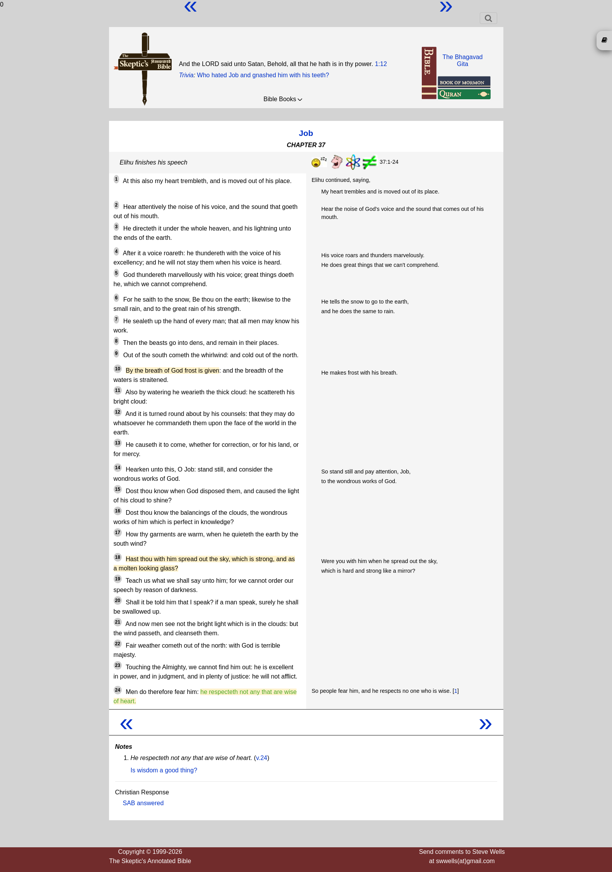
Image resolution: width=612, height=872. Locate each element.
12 (117, 412)
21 (117, 622)
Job (306, 133)
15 (117, 489)
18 (117, 557)
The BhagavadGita (462, 60)
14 (117, 467)
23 (117, 665)
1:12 (381, 64)
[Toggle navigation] (488, 18)
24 (117, 690)
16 (117, 511)
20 (117, 600)
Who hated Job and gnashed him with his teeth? (263, 75)
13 (117, 443)
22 (117, 643)
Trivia (186, 75)
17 (117, 532)
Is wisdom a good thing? (164, 770)
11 (117, 390)
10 (117, 369)
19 (117, 579)
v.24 (261, 758)
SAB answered (143, 803)
